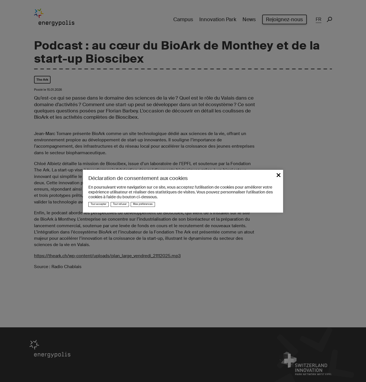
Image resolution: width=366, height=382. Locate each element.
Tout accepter (98, 204)
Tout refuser (120, 204)
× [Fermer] (278, 174)
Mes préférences (143, 204)
